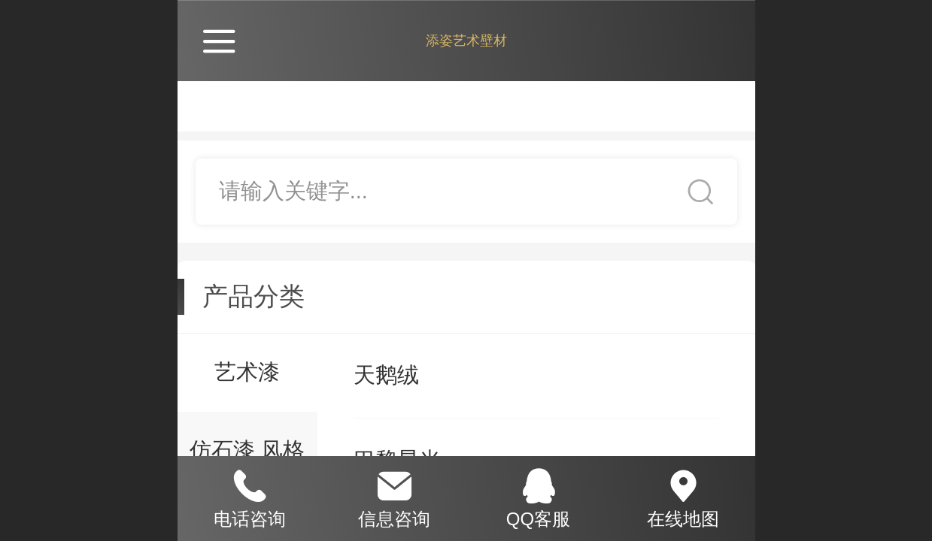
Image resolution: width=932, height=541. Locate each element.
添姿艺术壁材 (466, 40)
